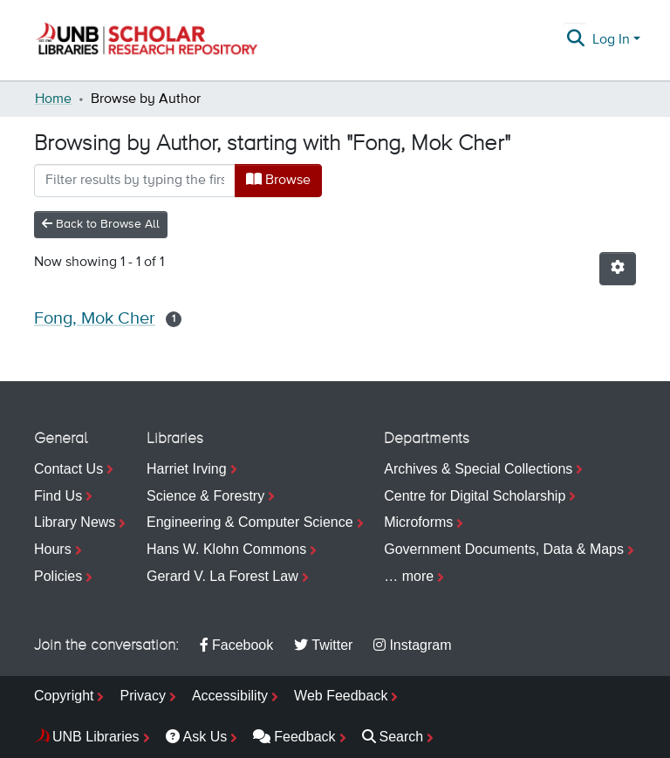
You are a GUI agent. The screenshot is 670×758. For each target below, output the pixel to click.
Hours (53, 549)
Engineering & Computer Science (250, 522)
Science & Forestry (205, 495)
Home (53, 99)
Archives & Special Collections (478, 468)
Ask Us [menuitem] (197, 736)
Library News (74, 522)
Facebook (236, 645)
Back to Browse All (101, 223)
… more (409, 576)
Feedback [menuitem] (294, 736)
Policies (58, 576)
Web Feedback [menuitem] (340, 695)
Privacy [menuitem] (142, 695)
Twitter (323, 645)
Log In (611, 40)
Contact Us (68, 468)
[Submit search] (576, 40)
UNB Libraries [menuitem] (96, 736)
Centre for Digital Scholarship (474, 495)
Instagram (412, 645)
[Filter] (135, 180)
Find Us (58, 495)
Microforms (418, 522)
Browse (278, 180)
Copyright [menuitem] (63, 695)
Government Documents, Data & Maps (504, 549)
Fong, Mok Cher (94, 319)
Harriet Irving (187, 468)
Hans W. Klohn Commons (226, 549)
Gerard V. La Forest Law (222, 576)
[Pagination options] (617, 268)
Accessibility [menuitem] (230, 695)
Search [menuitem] (393, 736)
